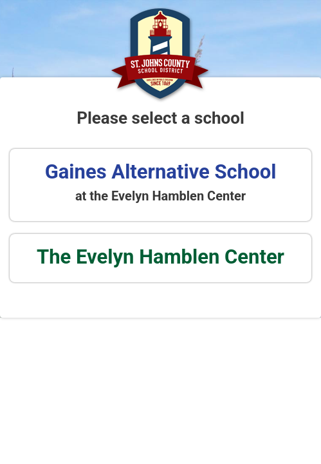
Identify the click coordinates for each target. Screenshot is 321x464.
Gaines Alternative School (161, 172)
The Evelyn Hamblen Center (160, 257)
